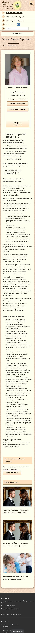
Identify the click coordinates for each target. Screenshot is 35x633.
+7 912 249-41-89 (11, 17)
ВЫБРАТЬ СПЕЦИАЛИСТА (14, 13)
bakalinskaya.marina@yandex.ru (15, 21)
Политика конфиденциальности (11, 614)
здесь (25, 166)
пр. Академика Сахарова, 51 (17, 99)
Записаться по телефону (17, 109)
